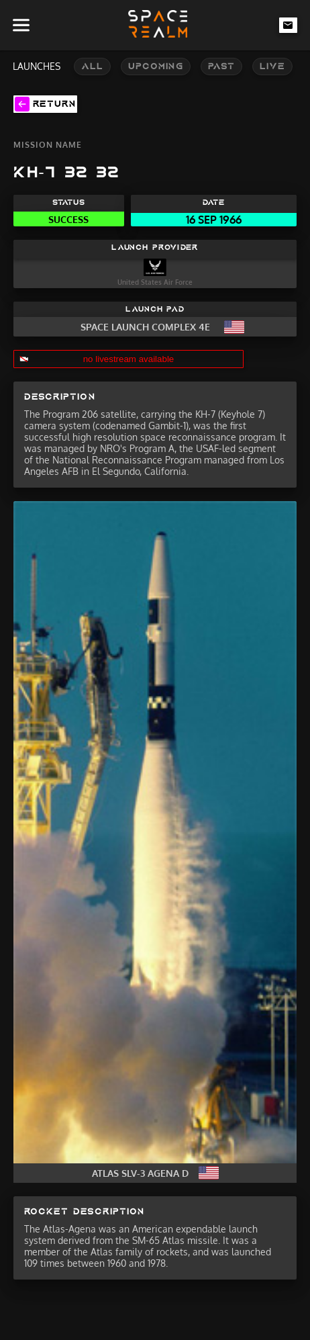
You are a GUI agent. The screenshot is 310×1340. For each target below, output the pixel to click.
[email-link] (288, 24)
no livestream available (128, 359)
